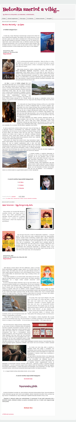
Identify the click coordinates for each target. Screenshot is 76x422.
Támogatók (49, 18)
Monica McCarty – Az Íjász (13, 25)
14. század (8, 198)
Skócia (21, 198)
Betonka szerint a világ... (31, 9)
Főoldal (4, 18)
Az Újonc (21, 182)
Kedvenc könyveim (40, 18)
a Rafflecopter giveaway (8, 414)
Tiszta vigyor (22, 18)
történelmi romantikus (32, 198)
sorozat (25, 198)
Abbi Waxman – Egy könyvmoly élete (17, 205)
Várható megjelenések (13, 18)
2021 (12, 198)
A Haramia (21, 188)
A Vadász (21, 185)
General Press (17, 198)
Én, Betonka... (31, 18)
